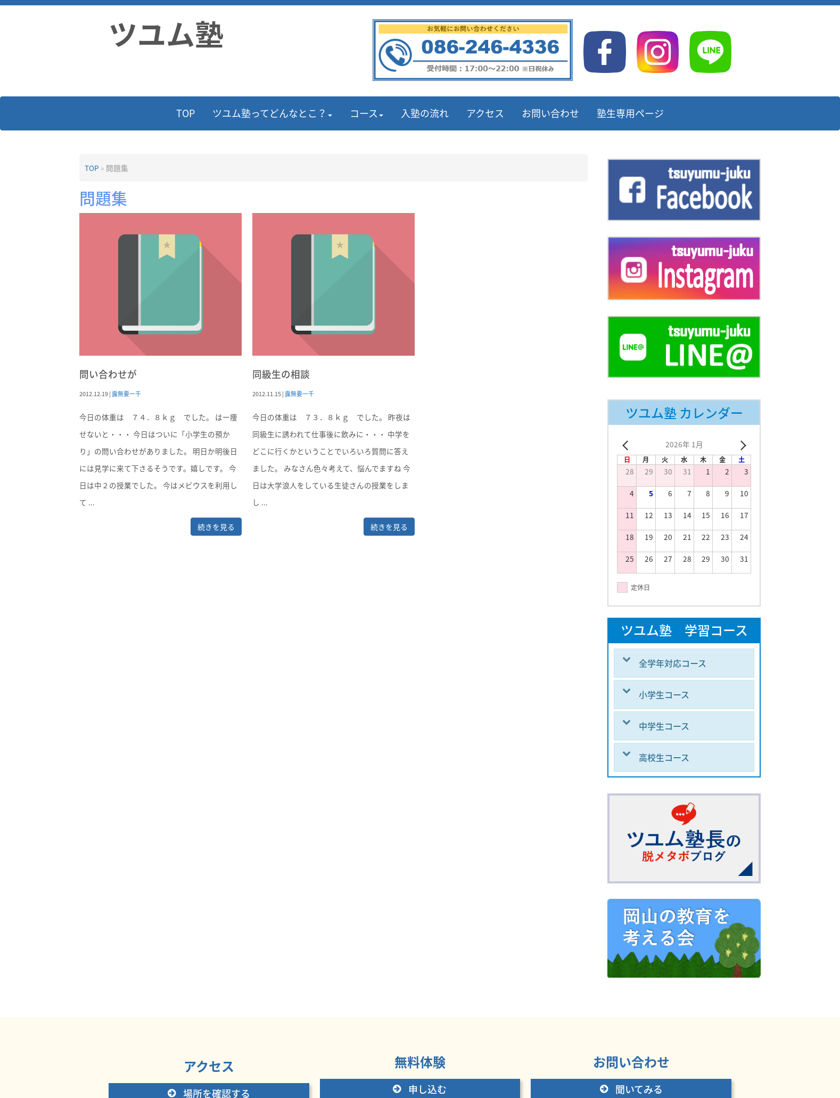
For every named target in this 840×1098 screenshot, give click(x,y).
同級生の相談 (281, 374)
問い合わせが (108, 374)
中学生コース (664, 725)
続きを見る (216, 526)
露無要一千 (126, 393)
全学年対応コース (672, 663)
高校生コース (664, 757)
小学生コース (664, 694)
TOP (92, 167)
